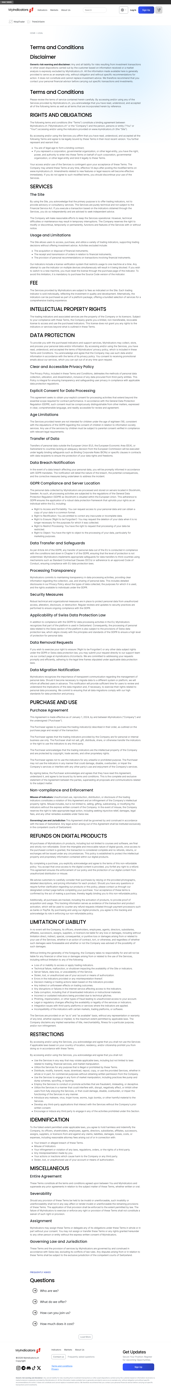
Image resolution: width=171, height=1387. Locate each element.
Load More (85, 1336)
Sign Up (146, 10)
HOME (33, 33)
